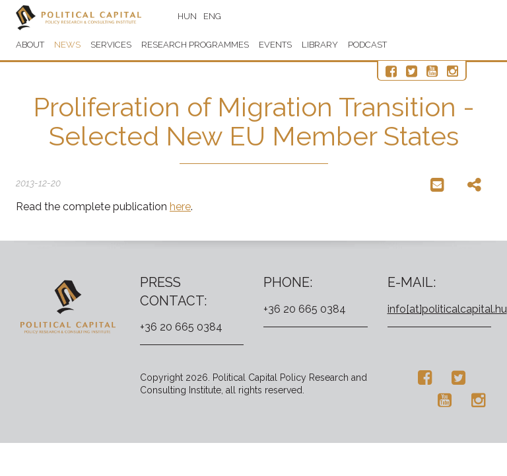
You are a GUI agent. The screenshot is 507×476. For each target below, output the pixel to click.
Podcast (367, 45)
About (30, 45)
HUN (187, 16)
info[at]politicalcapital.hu (447, 309)
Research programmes (195, 45)
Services (110, 45)
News (67, 45)
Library (320, 45)
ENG (212, 16)
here (180, 206)
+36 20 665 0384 (181, 327)
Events (275, 45)
